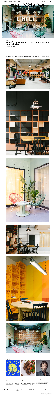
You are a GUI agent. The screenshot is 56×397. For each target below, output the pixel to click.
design (7, 40)
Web (8, 354)
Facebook (11, 354)
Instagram (14, 354)
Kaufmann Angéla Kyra (9, 46)
